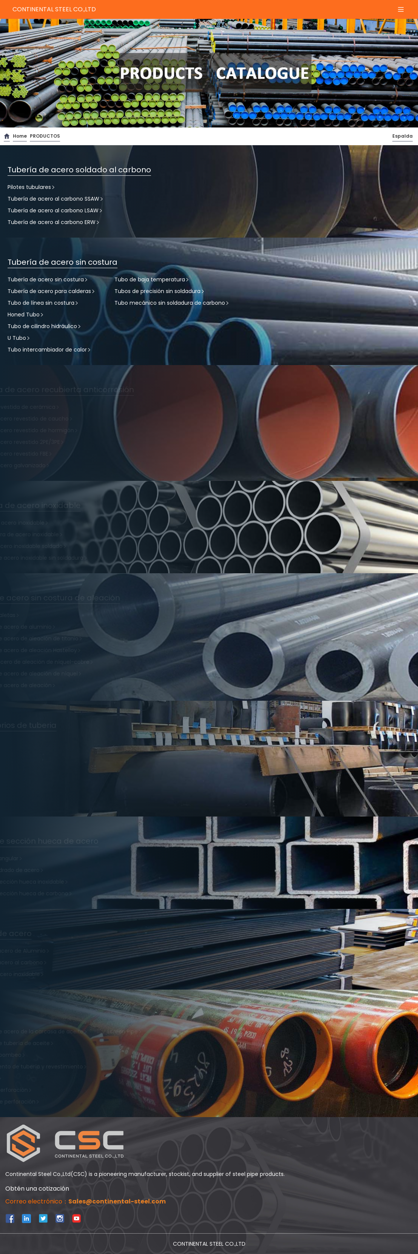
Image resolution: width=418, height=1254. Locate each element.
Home (20, 136)
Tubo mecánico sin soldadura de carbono (172, 303)
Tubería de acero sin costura (48, 279)
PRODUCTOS (45, 136)
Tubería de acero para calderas (52, 291)
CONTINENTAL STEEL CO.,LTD (54, 9)
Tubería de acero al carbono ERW (54, 222)
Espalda (402, 136)
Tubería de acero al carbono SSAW (56, 199)
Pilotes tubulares (32, 187)
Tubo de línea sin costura (43, 303)
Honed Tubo (26, 314)
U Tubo (19, 338)
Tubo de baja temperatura (152, 279)
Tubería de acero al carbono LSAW (55, 210)
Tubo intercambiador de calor (49, 349)
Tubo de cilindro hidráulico (45, 326)
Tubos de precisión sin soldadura (159, 291)
